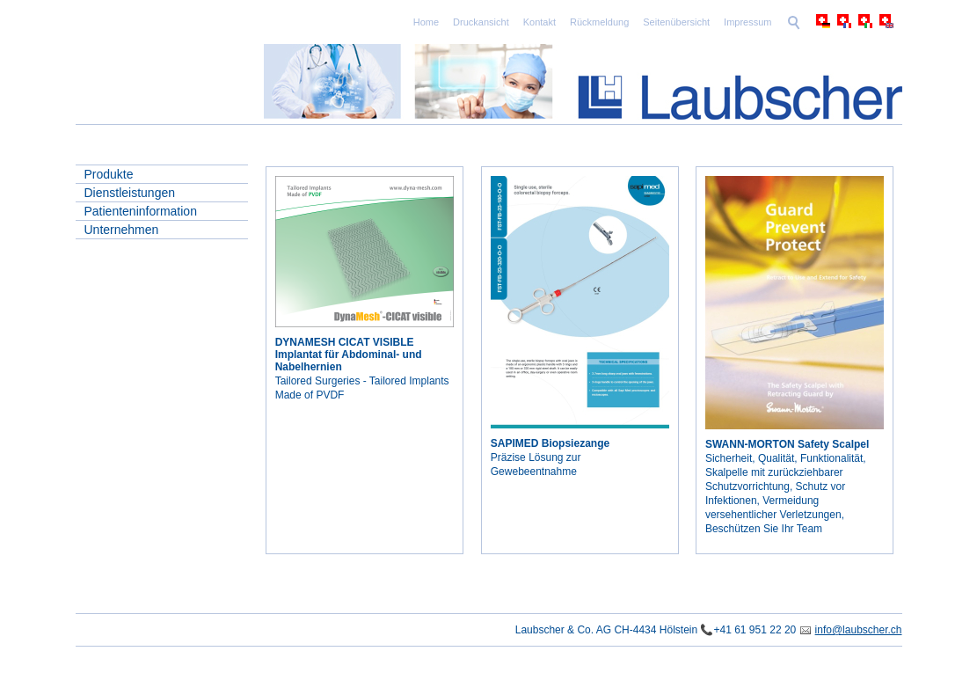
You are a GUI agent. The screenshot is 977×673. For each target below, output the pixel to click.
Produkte (109, 174)
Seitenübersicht (676, 22)
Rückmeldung (599, 22)
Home (426, 22)
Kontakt (539, 22)
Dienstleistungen (130, 193)
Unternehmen (121, 230)
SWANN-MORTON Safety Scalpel (787, 444)
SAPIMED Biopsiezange (550, 443)
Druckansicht (481, 22)
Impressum (747, 22)
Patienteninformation (140, 211)
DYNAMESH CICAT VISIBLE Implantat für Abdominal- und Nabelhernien (348, 354)
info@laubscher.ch (858, 630)
